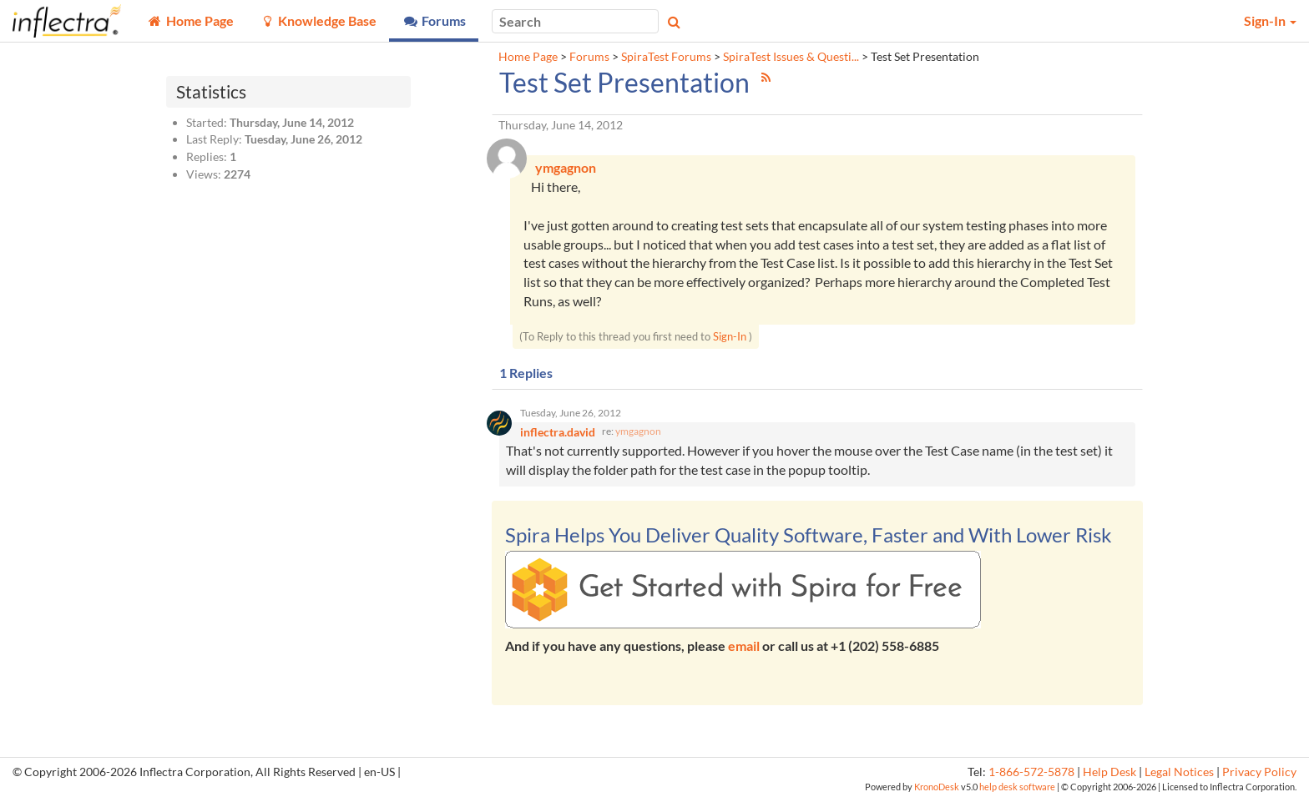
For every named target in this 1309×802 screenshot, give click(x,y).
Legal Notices (1179, 774)
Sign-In (729, 337)
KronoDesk (936, 789)
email (744, 648)
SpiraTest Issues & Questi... (791, 56)
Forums (589, 56)
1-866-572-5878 (1031, 774)
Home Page (528, 56)
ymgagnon (638, 433)
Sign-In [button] (1270, 20)
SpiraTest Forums (666, 56)
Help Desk (1109, 774)
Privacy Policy (1259, 774)
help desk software (1017, 789)
